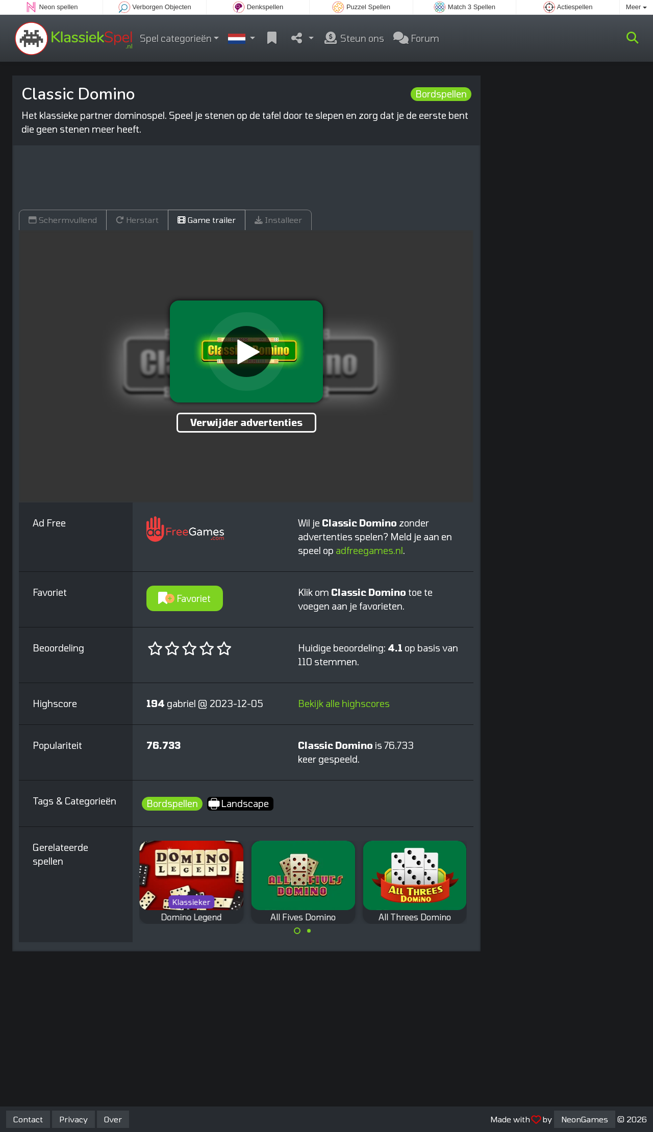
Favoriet (184, 598)
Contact (28, 1119)
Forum (416, 38)
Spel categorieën (176, 38)
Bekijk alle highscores (344, 703)
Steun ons (353, 38)
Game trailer (207, 219)
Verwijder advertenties (246, 422)
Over (113, 1119)
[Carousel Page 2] (308, 931)
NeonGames (584, 1119)
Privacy (73, 1119)
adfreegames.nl (369, 550)
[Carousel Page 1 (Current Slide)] (297, 931)
